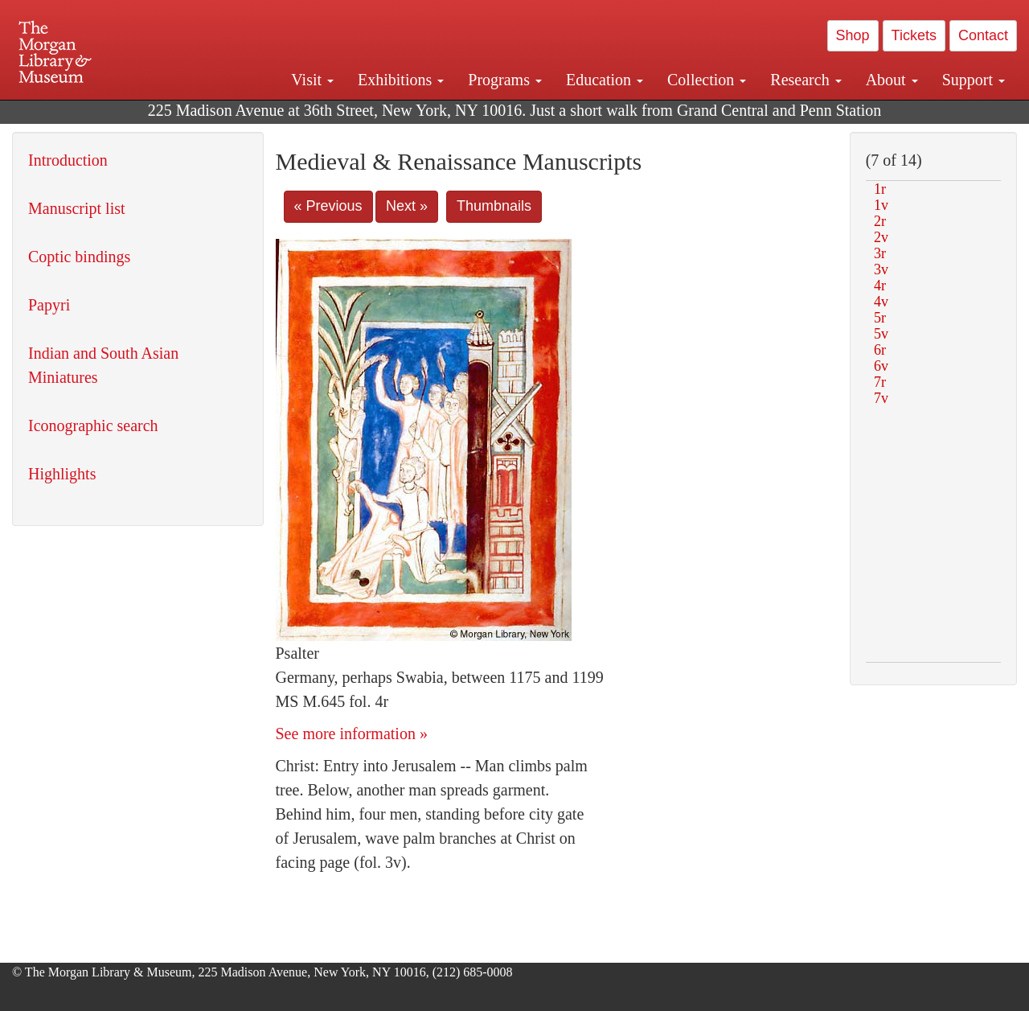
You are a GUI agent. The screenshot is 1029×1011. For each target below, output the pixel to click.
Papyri (49, 305)
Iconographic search (93, 425)
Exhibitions (401, 79)
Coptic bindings (79, 256)
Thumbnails (494, 206)
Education (604, 79)
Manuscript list (76, 208)
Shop (853, 35)
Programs (505, 79)
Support (973, 79)
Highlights (62, 474)
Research (805, 79)
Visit (312, 79)
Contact (983, 35)
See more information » (352, 733)
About (892, 79)
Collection (706, 79)
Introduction (68, 160)
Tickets (914, 35)
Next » (407, 206)
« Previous (328, 206)
